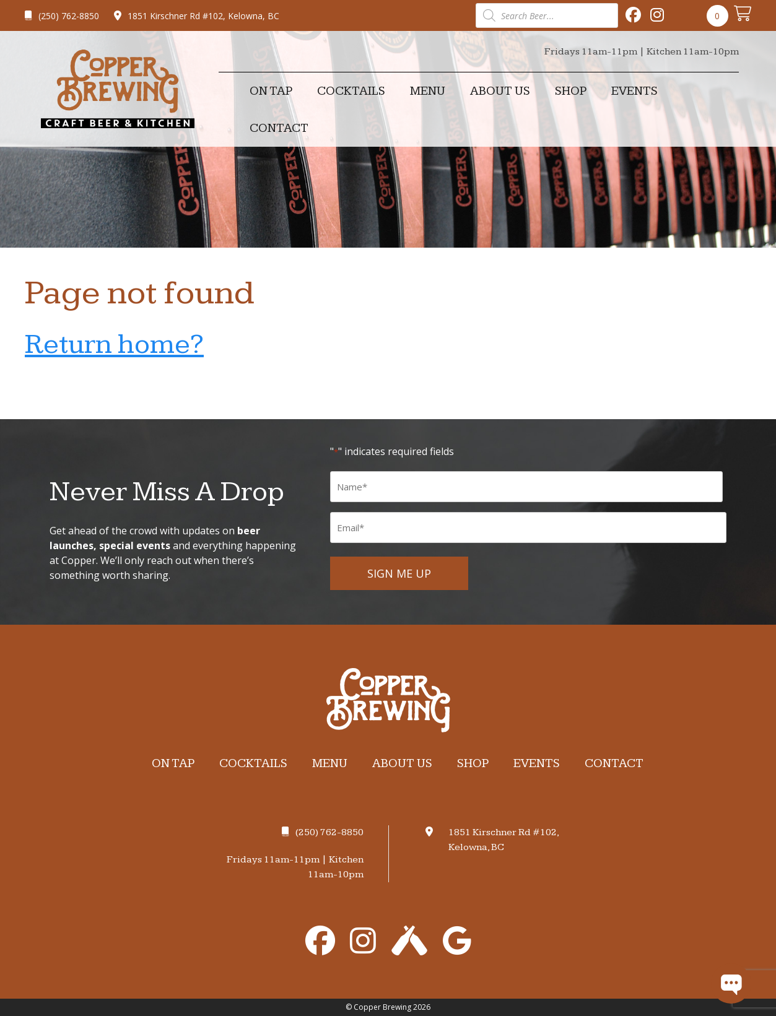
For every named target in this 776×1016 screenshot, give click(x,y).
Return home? (114, 345)
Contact (279, 128)
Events (634, 91)
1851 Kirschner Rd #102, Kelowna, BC (196, 16)
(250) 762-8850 (62, 16)
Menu (427, 91)
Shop (570, 91)
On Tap (271, 91)
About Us (500, 91)
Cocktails (351, 91)
